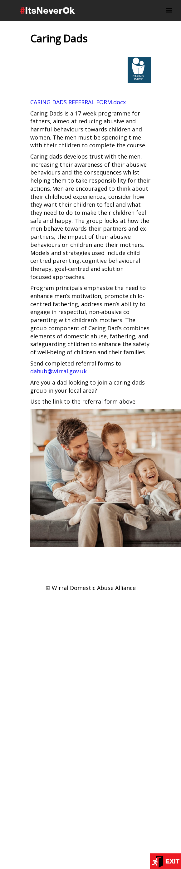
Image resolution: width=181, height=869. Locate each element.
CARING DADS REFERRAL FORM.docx (78, 102)
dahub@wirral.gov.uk (58, 371)
